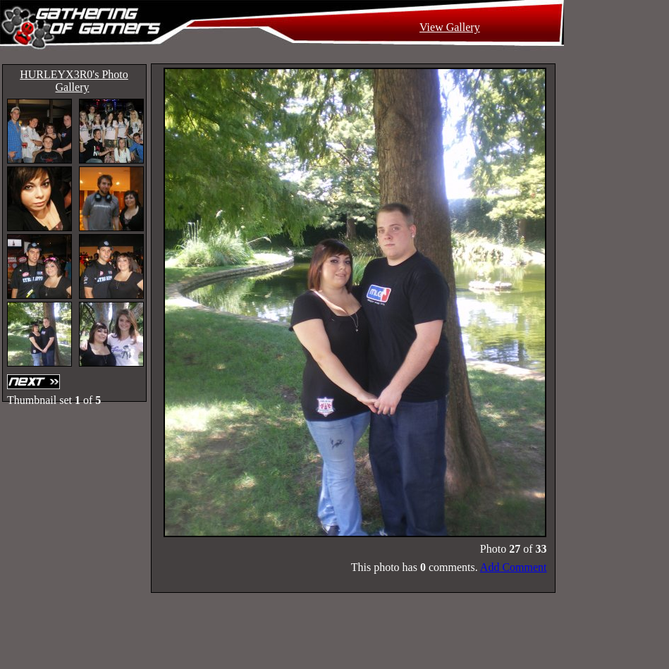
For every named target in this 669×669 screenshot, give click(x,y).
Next (35, 381)
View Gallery (449, 27)
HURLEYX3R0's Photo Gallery (74, 80)
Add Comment (513, 567)
